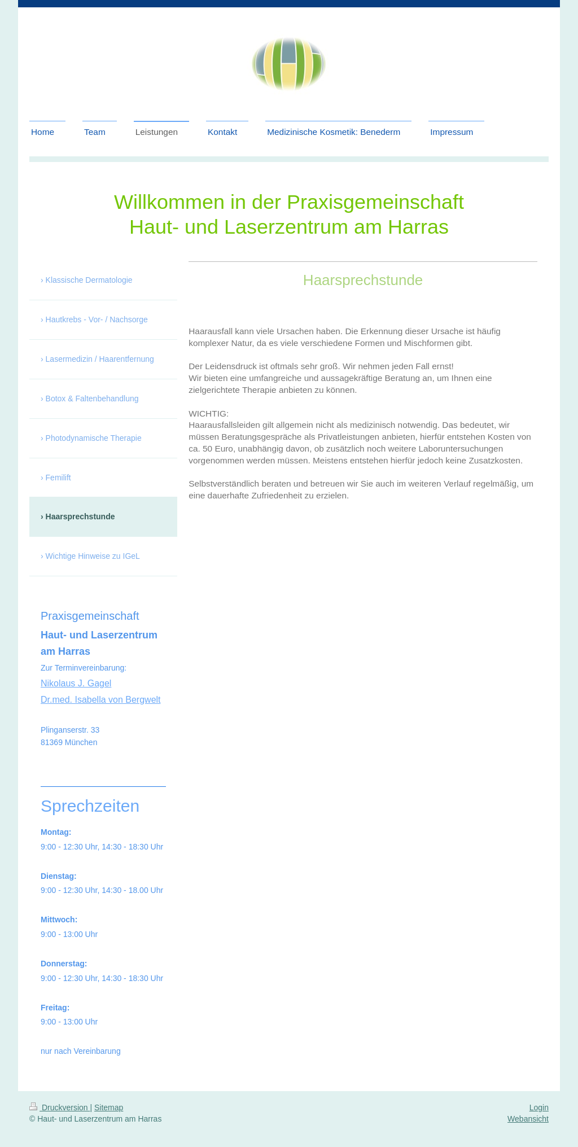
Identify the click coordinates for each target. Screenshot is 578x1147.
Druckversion (59, 1107)
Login (539, 1107)
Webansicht (528, 1118)
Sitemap (108, 1107)
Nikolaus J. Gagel (76, 683)
